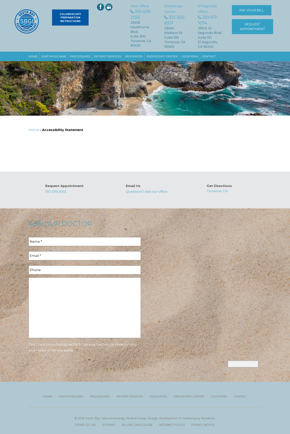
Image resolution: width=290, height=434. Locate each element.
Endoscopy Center (162, 56)
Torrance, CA (217, 191)
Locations (189, 56)
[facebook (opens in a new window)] (101, 7)
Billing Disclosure (137, 425)
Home (33, 56)
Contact (209, 56)
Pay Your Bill (251, 10)
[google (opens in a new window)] (109, 7)
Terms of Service (49, 350)
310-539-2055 (55, 191)
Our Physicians (53, 56)
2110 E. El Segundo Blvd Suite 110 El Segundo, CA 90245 (209, 37)
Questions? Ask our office (146, 191)
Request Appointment (252, 26)
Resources (134, 56)
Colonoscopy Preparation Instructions (70, 17)
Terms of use (85, 425)
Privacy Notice (203, 425)
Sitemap (108, 425)
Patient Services (107, 56)
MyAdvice (208, 418)
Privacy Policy (126, 344)
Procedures (80, 56)
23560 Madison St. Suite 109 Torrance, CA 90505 (174, 37)
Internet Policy (172, 425)
